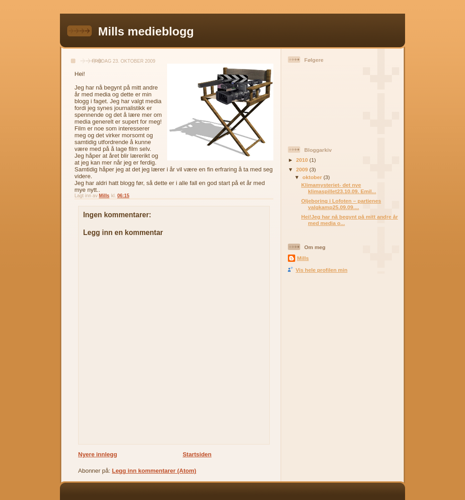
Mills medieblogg (146, 31)
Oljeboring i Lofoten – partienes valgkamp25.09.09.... (341, 204)
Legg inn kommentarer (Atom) (154, 470)
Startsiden (197, 454)
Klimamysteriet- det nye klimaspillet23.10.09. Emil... (338, 188)
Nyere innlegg (97, 454)
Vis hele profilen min (321, 270)
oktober (312, 177)
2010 (302, 160)
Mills (303, 258)
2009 (302, 169)
